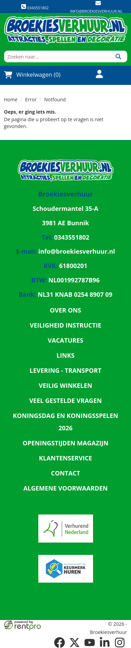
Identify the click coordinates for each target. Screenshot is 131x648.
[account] (95, 75)
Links (65, 355)
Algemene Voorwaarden (65, 488)
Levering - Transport (66, 370)
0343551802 (35, 7)
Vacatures (65, 340)
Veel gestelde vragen (65, 400)
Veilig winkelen (65, 385)
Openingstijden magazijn (65, 443)
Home (11, 99)
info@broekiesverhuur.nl (96, 11)
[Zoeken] (118, 56)
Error (31, 99)
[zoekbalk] (57, 56)
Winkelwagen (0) (32, 75)
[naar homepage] (65, 30)
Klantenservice (65, 458)
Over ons (65, 310)
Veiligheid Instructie (65, 325)
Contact (65, 473)
